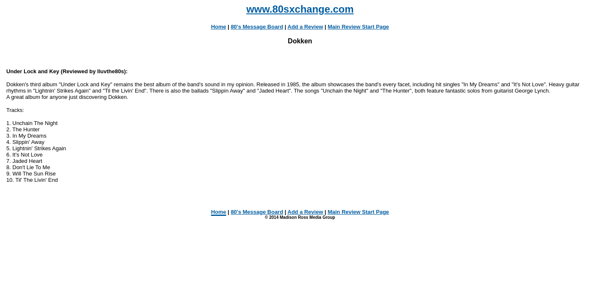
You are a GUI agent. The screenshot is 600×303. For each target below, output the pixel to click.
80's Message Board (257, 27)
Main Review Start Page (358, 27)
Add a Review (305, 27)
